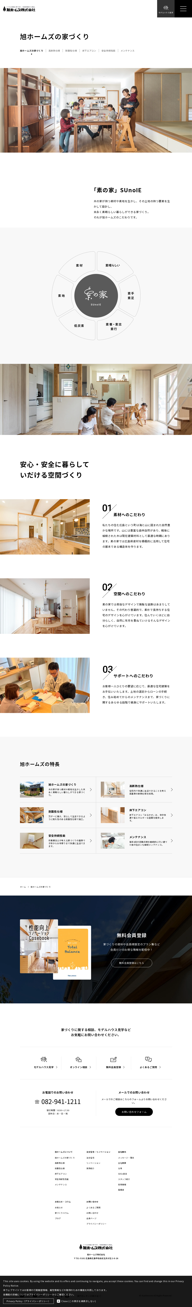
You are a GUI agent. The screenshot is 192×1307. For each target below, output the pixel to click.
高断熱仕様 (54, 50)
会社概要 (122, 1163)
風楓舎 (121, 1190)
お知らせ (59, 1207)
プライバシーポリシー (96, 1223)
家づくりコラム (62, 1213)
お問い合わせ (92, 1213)
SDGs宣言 (122, 1173)
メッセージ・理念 (126, 1157)
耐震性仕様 (71, 50)
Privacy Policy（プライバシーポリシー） (28, 1301)
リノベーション (93, 1163)
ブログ (58, 1218)
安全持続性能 (108, 50)
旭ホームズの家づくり (31, 50)
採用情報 (122, 1184)
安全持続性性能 (62, 1179)
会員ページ (91, 1218)
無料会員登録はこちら (131, 963)
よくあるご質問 (93, 1207)
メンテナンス (128, 50)
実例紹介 (90, 1168)
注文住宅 (90, 1157)
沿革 (120, 1168)
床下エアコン (89, 50)
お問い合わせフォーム (134, 1111)
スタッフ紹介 (124, 1179)
